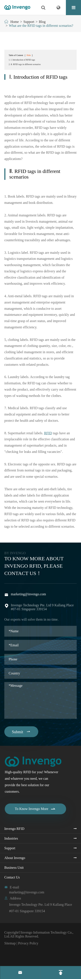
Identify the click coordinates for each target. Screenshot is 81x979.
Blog (42, 22)
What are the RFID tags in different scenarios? (41, 25)
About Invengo (14, 858)
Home (14, 22)
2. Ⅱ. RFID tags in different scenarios (25, 64)
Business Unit (14, 867)
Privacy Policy (28, 943)
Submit (21, 731)
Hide (29, 55)
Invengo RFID (14, 828)
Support (28, 22)
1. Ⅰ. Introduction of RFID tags (22, 60)
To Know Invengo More (35, 809)
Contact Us (12, 877)
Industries (11, 838)
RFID (48, 433)
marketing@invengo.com (28, 594)
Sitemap (10, 943)
